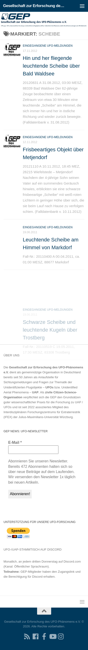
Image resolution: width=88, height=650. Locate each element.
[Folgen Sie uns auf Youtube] (52, 636)
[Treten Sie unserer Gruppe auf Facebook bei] (44, 636)
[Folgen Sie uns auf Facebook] (35, 636)
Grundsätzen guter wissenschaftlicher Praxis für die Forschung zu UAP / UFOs (43, 402)
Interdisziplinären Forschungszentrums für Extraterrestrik (42, 412)
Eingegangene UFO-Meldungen (48, 45)
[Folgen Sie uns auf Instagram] (61, 636)
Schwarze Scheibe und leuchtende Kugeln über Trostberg (50, 342)
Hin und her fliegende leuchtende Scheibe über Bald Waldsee (51, 66)
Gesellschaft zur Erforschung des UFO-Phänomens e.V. (34, 6)
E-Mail (15, 442)
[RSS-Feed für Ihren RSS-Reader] (27, 636)
